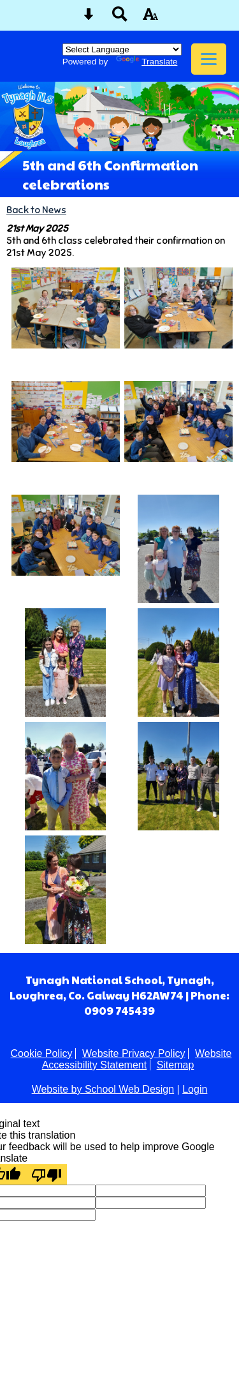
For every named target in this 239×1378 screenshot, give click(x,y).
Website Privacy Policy (133, 1053)
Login (194, 1089)
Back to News (36, 210)
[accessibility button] (150, 18)
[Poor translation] (46, 1174)
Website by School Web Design (103, 1089)
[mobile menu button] (208, 59)
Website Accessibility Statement (137, 1059)
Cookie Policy (42, 1053)
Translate (146, 61)
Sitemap (175, 1065)
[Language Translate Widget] (122, 49)
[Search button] (120, 18)
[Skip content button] (89, 18)
